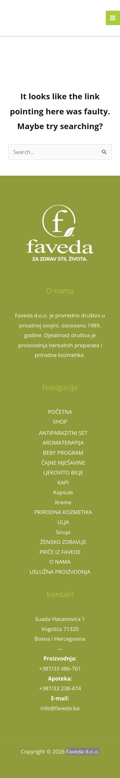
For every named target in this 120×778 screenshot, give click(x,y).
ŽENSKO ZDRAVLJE (63, 541)
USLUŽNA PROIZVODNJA (60, 571)
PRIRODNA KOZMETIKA (63, 512)
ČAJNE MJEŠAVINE (63, 462)
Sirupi (63, 532)
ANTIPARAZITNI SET (63, 432)
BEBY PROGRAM (63, 452)
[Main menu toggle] (113, 18)
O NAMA (59, 561)
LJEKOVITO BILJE (63, 472)
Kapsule (63, 492)
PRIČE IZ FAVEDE (60, 552)
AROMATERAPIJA (63, 442)
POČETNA (60, 411)
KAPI (63, 482)
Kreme (63, 502)
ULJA (63, 522)
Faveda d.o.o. (82, 751)
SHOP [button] (60, 421)
